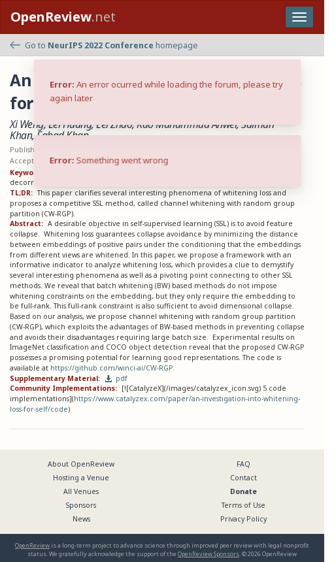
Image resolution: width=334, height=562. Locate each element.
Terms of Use (243, 505)
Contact (243, 477)
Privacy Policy (243, 518)
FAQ (243, 464)
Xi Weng (27, 124)
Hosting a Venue (81, 477)
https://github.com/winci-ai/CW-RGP (111, 367)
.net (63, 16)
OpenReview (32, 545)
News (81, 518)
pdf (116, 378)
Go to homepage (104, 45)
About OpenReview (81, 464)
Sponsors (81, 505)
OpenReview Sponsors (208, 554)
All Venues (81, 491)
